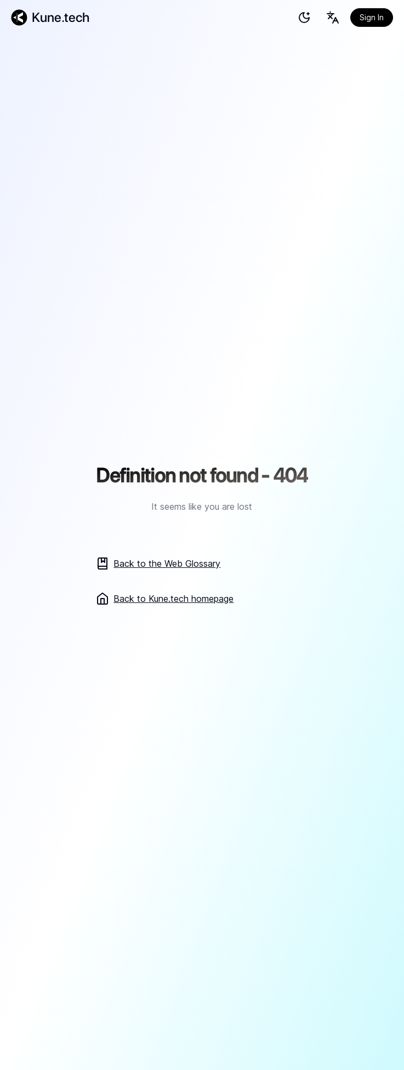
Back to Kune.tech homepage (165, 598)
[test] (304, 18)
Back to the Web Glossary (158, 563)
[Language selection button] (333, 18)
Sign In (372, 17)
